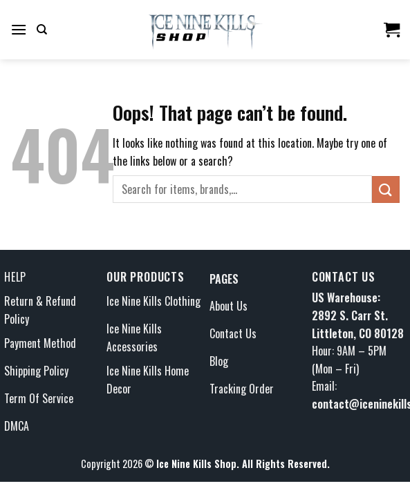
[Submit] (386, 189)
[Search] (42, 30)
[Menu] (18, 29)
